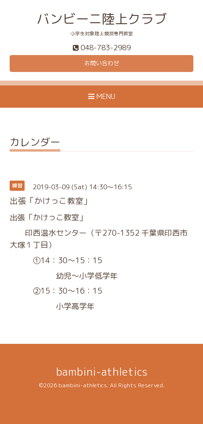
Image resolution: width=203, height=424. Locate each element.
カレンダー (35, 143)
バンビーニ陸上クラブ (102, 19)
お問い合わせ (101, 63)
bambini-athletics (102, 371)
